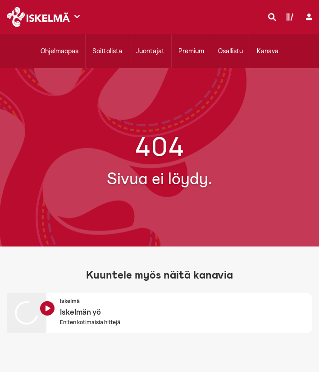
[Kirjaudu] (308, 17)
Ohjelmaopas (59, 50)
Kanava (267, 50)
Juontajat (150, 50)
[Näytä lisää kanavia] (77, 16)
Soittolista (107, 50)
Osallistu (230, 50)
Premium (191, 50)
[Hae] (269, 16)
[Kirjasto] (288, 16)
